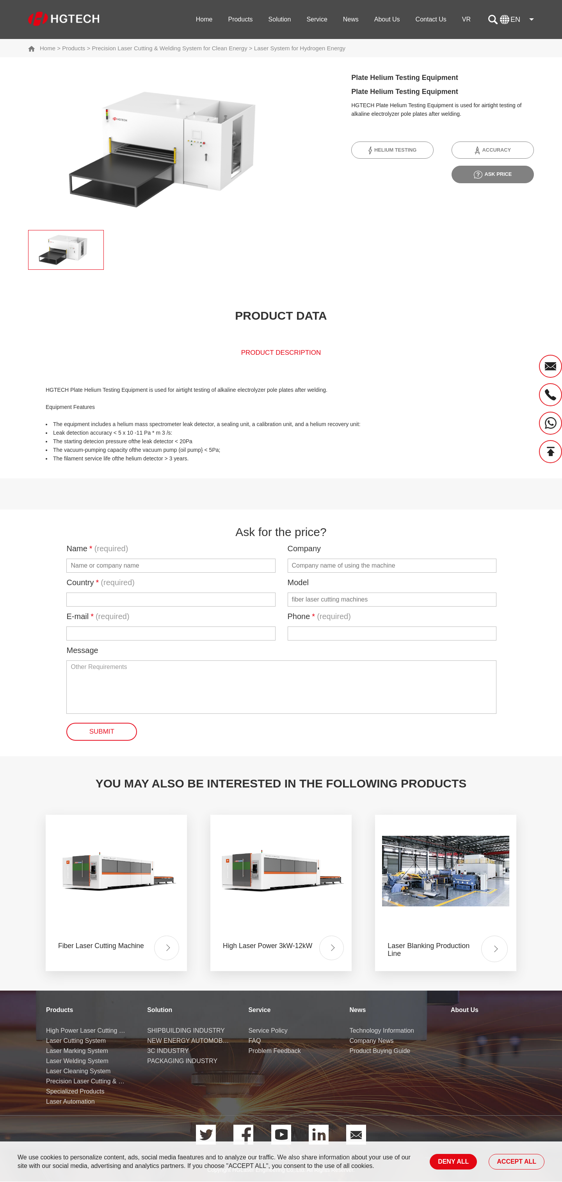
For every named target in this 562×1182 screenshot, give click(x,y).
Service (316, 19)
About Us (387, 19)
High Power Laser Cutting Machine (87, 1031)
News (351, 19)
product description (281, 354)
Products (240, 19)
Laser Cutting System (76, 1041)
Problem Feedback (274, 1051)
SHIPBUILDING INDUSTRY (186, 1031)
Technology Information (382, 1031)
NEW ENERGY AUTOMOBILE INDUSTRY (188, 1041)
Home (204, 19)
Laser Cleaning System (78, 1071)
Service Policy (267, 1031)
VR (466, 19)
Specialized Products (75, 1091)
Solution (280, 19)
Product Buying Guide (380, 1051)
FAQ (254, 1041)
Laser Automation (70, 1102)
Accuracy (493, 150)
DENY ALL (453, 1161)
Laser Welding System (77, 1061)
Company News (372, 1041)
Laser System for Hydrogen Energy (299, 48)
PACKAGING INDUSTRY (182, 1061)
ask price (493, 175)
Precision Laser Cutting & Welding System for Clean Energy (169, 48)
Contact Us (431, 19)
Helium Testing (392, 150)
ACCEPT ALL (516, 1161)
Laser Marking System (77, 1051)
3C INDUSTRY (168, 1051)
